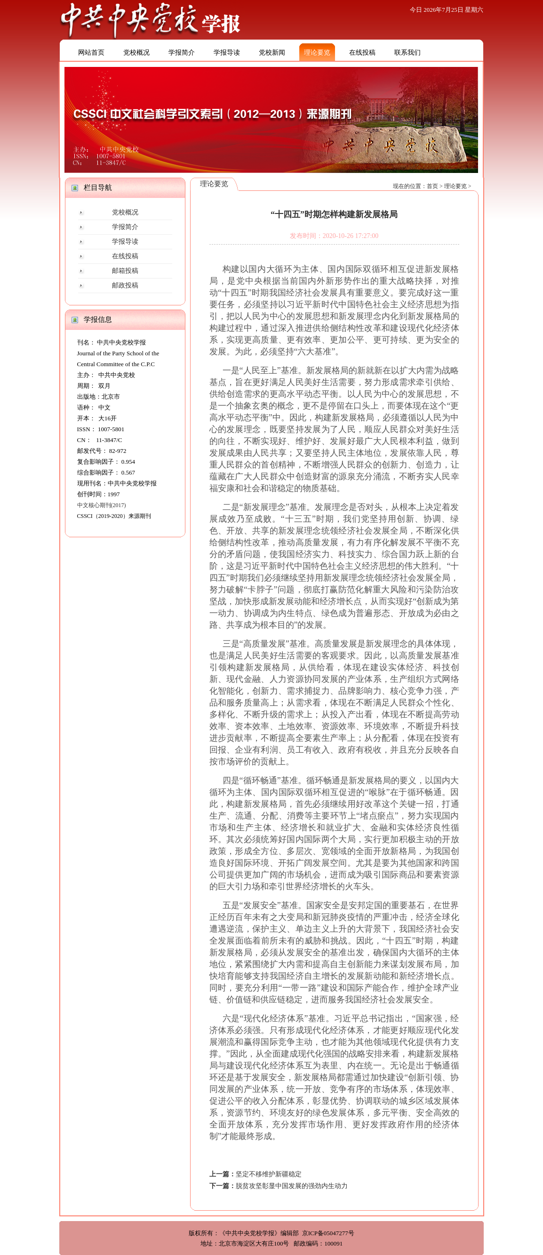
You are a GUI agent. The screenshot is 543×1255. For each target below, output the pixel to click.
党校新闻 (272, 52)
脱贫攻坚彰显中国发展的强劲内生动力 (292, 1185)
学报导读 (227, 52)
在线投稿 (362, 52)
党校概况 (136, 52)
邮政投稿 (125, 285)
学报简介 (181, 52)
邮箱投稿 (125, 270)
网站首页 (91, 52)
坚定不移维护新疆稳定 (269, 1174)
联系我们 (407, 52)
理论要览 (317, 52)
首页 (432, 186)
